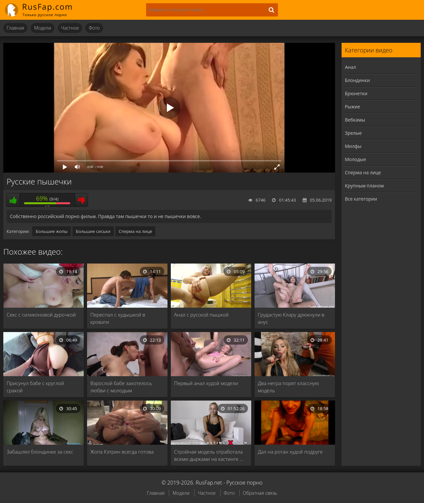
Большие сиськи (93, 231)
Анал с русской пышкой (201, 314)
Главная (15, 28)
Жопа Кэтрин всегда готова (122, 451)
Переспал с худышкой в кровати (117, 318)
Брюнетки (356, 93)
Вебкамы (355, 120)
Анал (350, 67)
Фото (94, 28)
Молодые (355, 159)
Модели (42, 28)
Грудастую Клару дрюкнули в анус (291, 318)
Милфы (353, 146)
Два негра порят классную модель (288, 387)
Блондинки (357, 80)
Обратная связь (260, 493)
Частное (70, 28)
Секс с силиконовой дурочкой (41, 314)
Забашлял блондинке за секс (40, 451)
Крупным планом (364, 185)
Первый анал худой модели (206, 383)
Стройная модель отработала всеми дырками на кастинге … (208, 455)
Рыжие (352, 106)
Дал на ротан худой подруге (290, 451)
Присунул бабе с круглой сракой (35, 387)
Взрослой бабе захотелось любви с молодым (121, 387)
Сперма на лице (135, 231)
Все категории (361, 199)
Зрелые (353, 133)
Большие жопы (52, 231)
